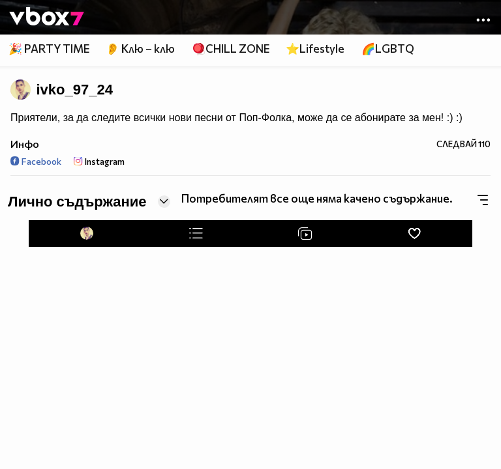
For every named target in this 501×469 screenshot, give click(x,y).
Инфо (24, 143)
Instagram (99, 161)
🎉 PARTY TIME (48, 48)
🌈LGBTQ (387, 48)
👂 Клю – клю (140, 48)
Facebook (35, 161)
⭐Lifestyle (315, 48)
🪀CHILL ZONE (230, 48)
